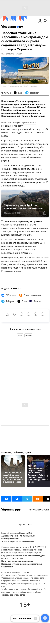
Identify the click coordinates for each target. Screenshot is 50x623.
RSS (29, 524)
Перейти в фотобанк (30, 86)
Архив (22, 524)
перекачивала (28, 122)
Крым (20, 335)
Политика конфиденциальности (17, 561)
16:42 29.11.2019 (7, 54)
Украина (28, 335)
